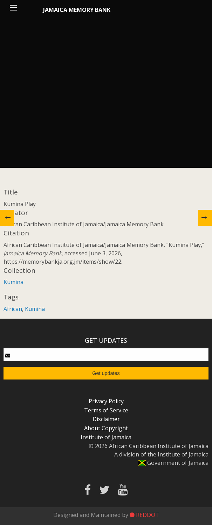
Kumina (13, 282)
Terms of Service (106, 410)
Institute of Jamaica (106, 437)
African (13, 309)
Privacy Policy (106, 401)
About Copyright (106, 428)
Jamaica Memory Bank (76, 10)
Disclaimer (106, 419)
